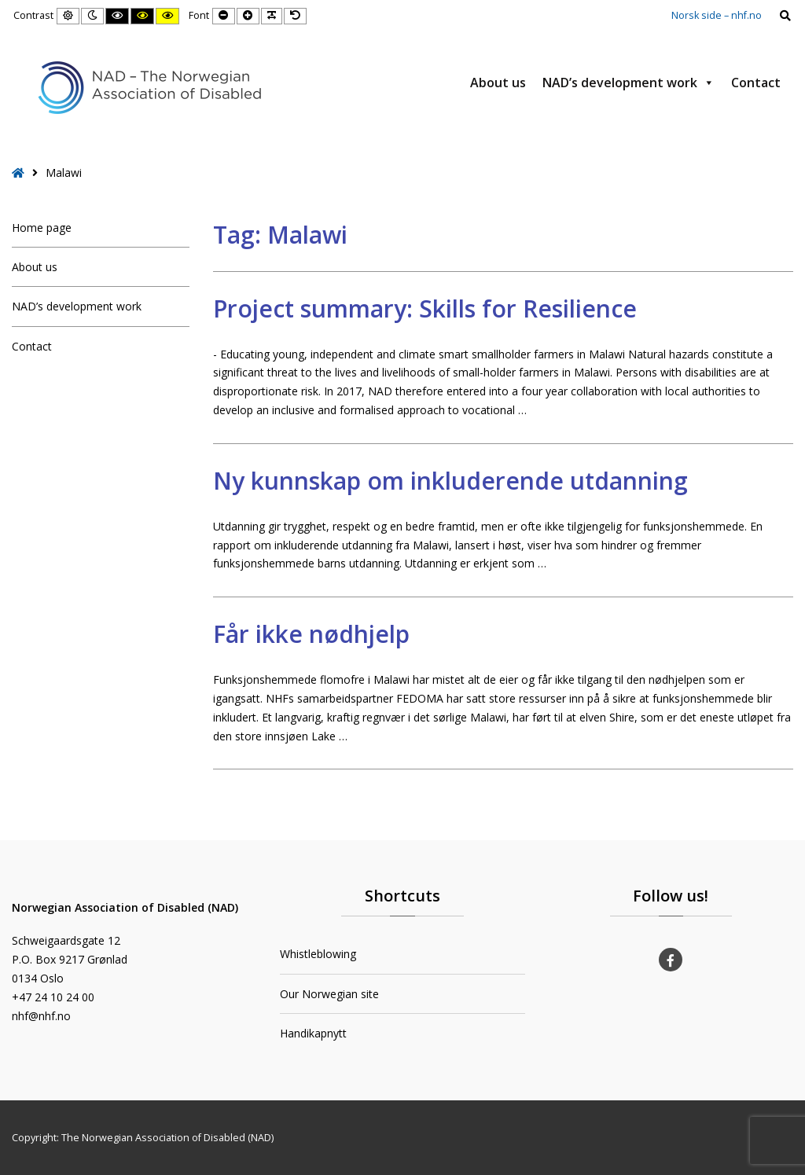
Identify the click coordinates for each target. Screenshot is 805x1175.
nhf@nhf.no (41, 1015)
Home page (42, 227)
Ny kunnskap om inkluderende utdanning (450, 480)
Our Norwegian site (329, 993)
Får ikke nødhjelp (311, 634)
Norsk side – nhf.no (716, 15)
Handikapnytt (313, 1033)
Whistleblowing (318, 953)
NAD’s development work (628, 82)
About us (498, 82)
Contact (756, 82)
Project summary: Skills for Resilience (425, 308)
